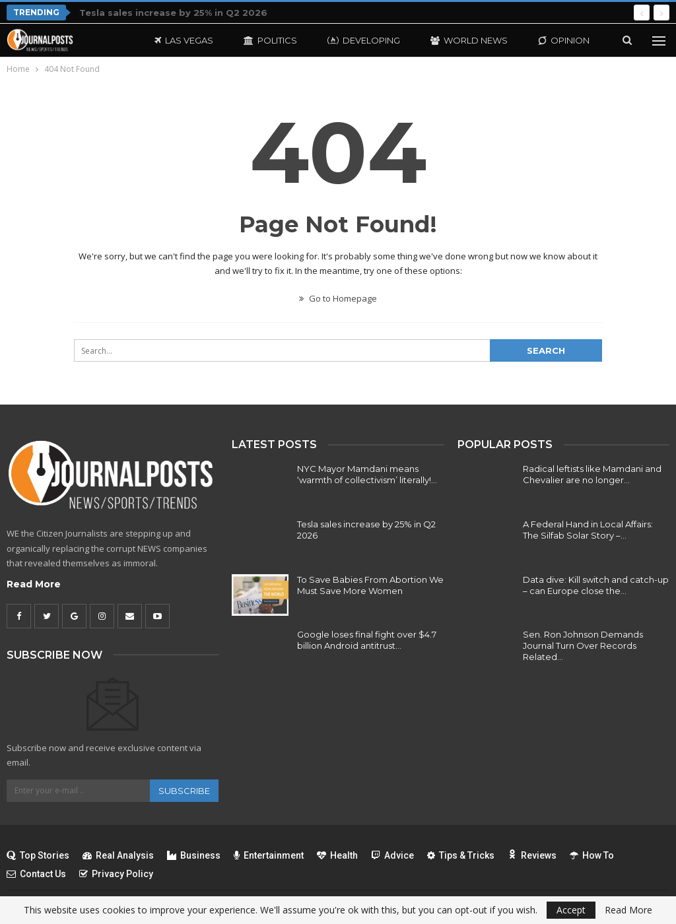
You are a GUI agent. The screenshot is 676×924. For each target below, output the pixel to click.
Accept (571, 910)
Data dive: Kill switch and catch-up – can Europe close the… (596, 585)
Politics (270, 40)
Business (193, 855)
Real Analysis (118, 855)
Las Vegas (183, 40)
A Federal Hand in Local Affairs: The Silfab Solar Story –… (588, 530)
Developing (363, 40)
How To (592, 855)
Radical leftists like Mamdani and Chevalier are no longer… (592, 474)
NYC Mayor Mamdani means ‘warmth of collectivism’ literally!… (367, 474)
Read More (34, 584)
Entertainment (269, 855)
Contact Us (36, 874)
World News (469, 40)
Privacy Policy (116, 874)
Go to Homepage (338, 298)
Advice (392, 855)
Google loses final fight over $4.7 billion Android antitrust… (366, 640)
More (551, 40)
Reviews (532, 855)
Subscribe (184, 790)
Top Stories (38, 855)
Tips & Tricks (460, 855)
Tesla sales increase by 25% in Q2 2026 (173, 12)
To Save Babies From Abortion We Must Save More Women (370, 585)
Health (337, 855)
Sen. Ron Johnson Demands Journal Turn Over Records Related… (583, 645)
